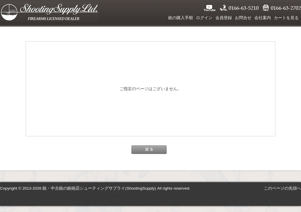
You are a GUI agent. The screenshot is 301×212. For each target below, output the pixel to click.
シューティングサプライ (49, 11)
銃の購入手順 (180, 17)
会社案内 (262, 17)
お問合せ (243, 17)
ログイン (204, 17)
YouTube (209, 8)
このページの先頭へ (282, 188)
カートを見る (286, 17)
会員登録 (223, 17)
